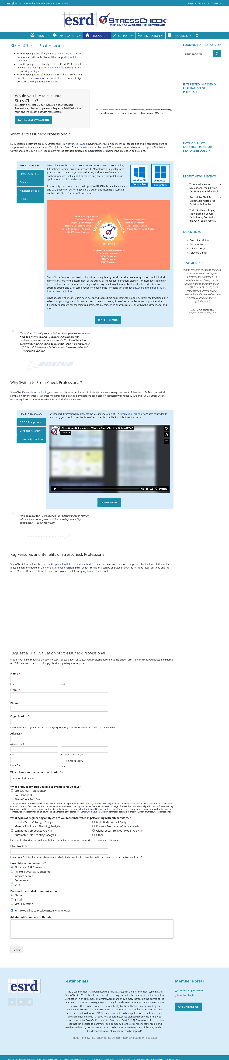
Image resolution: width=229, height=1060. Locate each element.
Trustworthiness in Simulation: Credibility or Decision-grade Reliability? (203, 188)
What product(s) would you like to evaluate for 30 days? (46, 786)
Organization (19, 716)
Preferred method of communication (33, 891)
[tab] (30, 165)
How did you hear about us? (28, 863)
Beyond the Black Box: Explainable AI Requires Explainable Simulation (202, 201)
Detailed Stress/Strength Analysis (35, 822)
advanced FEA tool (78, 143)
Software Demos (198, 252)
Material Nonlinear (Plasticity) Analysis (37, 826)
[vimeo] (21, 1002)
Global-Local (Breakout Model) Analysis (119, 830)
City (12, 754)
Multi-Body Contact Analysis (112, 822)
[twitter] (29, 1002)
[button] (217, 53)
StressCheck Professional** (31, 790)
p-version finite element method (73, 564)
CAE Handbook (23, 795)
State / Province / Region (72, 754)
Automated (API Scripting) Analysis (35, 835)
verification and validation (34, 147)
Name (15, 673)
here (114, 809)
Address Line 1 (17, 744)
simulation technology (38, 392)
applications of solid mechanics (64, 179)
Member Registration (189, 990)
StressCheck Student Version (94, 811)
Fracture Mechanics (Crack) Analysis (117, 826)
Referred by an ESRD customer (33, 871)
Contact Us (214, 3)
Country (65, 766)
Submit (17, 949)
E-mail (15, 690)
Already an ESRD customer (31, 867)
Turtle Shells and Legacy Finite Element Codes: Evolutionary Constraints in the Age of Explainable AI (204, 215)
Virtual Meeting (24, 904)
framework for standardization (45, 78)
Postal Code (16, 765)
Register (202, 3)
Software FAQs (197, 248)
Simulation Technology (132, 413)
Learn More (109, 502)
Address (16, 733)
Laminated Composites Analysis (34, 830)
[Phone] (59, 709)
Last (63, 684)
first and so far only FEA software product (108, 147)
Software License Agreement (106, 803)
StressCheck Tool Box (27, 799)
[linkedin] (12, 1002)
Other (99, 835)
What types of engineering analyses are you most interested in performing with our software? (70, 818)
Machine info (19, 846)
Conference (21, 880)
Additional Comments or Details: (31, 917)
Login (192, 3)
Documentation (197, 244)
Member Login (184, 995)
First (12, 684)
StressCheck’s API (70, 193)
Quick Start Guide (199, 240)
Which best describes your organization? (37, 772)
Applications (109, 840)
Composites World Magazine (202, 312)
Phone (15, 703)
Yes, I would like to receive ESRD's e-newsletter (42, 910)
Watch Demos (108, 320)
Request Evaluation (33, 119)
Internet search (24, 876)
